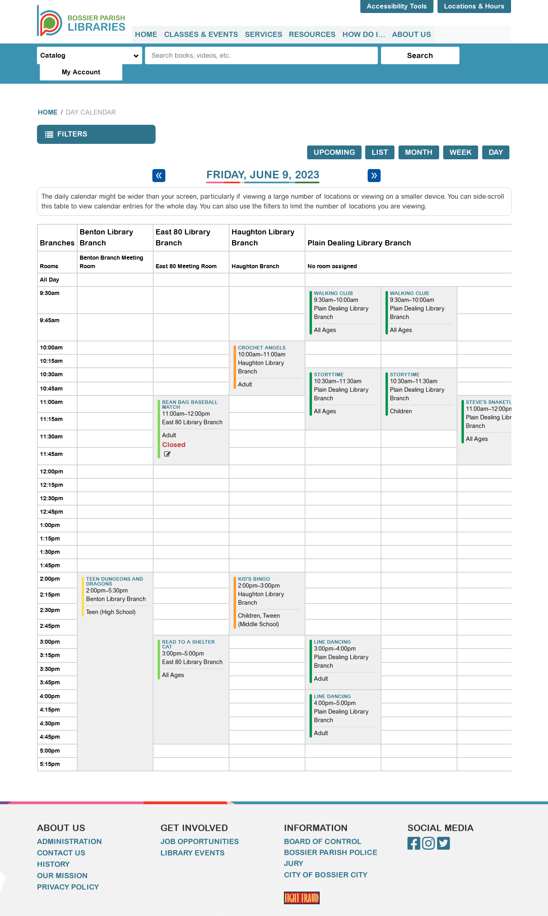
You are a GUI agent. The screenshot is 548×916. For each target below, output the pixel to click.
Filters (64, 120)
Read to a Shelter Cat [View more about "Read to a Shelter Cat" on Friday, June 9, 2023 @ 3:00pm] (188, 628)
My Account (477, 55)
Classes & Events (201, 34)
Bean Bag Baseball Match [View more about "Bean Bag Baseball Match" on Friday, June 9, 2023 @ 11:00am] (190, 388)
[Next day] (374, 159)
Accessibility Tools (397, 6)
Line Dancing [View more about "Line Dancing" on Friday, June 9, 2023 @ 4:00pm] (332, 680)
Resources (311, 34)
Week (461, 136)
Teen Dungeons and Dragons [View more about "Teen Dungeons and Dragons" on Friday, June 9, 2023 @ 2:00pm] (114, 565)
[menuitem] (146, 34)
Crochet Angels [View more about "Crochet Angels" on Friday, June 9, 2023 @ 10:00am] (262, 331)
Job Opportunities (199, 825)
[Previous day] (158, 159)
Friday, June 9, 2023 (262, 158)
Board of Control (323, 825)
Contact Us (61, 836)
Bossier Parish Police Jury (330, 842)
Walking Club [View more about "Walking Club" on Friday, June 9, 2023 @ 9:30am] (333, 277)
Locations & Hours (474, 6)
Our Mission (62, 859)
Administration (69, 825)
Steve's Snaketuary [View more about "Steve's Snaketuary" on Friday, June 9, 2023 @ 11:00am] (494, 386)
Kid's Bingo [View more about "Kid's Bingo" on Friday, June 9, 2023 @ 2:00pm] (254, 562)
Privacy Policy (68, 870)
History (53, 848)
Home (146, 34)
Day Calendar (91, 96)
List (380, 136)
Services (263, 34)
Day (496, 136)
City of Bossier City (326, 858)
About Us (410, 34)
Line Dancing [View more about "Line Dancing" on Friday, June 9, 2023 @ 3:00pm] (332, 625)
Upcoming (334, 136)
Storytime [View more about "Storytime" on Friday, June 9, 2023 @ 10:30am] (329, 358)
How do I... (362, 34)
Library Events (192, 836)
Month (419, 136)
